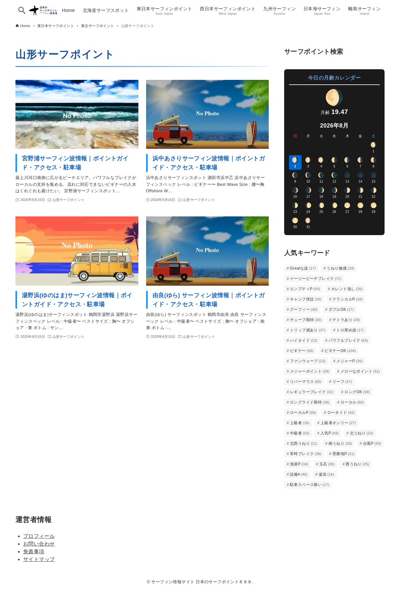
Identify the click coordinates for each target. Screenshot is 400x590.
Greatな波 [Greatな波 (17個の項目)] (303, 268)
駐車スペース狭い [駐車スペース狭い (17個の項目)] (310, 484)
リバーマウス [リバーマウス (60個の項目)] (305, 381)
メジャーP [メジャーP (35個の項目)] (349, 361)
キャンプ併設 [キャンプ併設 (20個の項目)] (305, 299)
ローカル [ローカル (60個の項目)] (352, 402)
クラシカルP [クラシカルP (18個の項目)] (347, 299)
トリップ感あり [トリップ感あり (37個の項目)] (307, 330)
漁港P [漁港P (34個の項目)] (299, 464)
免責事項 (33, 551)
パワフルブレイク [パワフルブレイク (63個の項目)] (348, 340)
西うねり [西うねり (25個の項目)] (357, 464)
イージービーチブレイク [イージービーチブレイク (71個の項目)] (315, 278)
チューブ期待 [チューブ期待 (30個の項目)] (305, 320)
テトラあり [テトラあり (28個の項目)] (346, 320)
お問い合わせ (39, 544)
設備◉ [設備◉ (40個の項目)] (299, 474)
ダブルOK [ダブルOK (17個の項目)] (341, 309)
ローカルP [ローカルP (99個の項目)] (303, 412)
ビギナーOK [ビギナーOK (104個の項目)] (340, 350)
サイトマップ (39, 559)
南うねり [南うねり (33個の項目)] (340, 443)
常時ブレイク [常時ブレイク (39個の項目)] (305, 454)
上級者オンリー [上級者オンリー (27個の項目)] (338, 423)
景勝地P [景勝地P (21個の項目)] (343, 454)
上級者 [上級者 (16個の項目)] (300, 423)
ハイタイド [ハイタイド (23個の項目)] (304, 340)
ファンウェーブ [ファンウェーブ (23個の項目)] (307, 361)
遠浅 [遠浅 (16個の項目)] (326, 474)
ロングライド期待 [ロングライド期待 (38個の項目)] (310, 402)
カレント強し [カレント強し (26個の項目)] (347, 289)
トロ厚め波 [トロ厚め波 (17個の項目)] (350, 330)
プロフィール (39, 536)
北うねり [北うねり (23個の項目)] (361, 433)
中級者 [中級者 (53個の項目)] (300, 433)
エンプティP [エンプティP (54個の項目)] (305, 289)
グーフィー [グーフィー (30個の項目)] (304, 309)
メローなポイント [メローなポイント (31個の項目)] (360, 371)
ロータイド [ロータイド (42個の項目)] (341, 412)
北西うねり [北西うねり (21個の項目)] (304, 443)
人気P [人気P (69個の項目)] (330, 433)
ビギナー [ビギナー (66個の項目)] (301, 350)
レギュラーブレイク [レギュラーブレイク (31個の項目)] (311, 392)
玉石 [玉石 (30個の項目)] (327, 464)
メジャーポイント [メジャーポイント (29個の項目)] (310, 371)
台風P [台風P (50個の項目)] (372, 443)
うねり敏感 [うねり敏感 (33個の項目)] (340, 268)
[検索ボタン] (21, 10)
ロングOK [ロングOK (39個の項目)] (357, 392)
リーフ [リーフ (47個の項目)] (342, 381)
